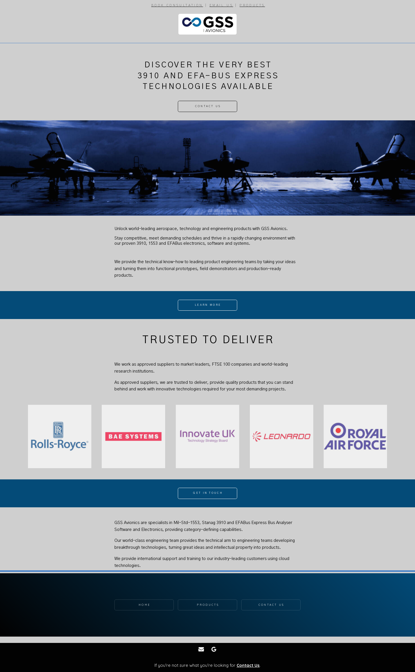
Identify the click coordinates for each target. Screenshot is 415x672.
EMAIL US (221, 5)
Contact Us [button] (208, 106)
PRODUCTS (252, 5)
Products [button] (208, 604)
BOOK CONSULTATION (177, 5)
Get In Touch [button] (208, 493)
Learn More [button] (208, 305)
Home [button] (144, 604)
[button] (201, 649)
